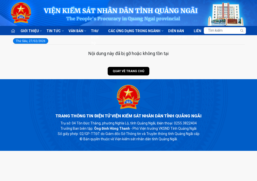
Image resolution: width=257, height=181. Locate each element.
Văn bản (76, 31)
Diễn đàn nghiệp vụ (177, 31)
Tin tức (53, 31)
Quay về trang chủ (128, 71)
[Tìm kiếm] (225, 30)
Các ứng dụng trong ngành (134, 31)
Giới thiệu (30, 31)
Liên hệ (197, 31)
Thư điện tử (95, 31)
